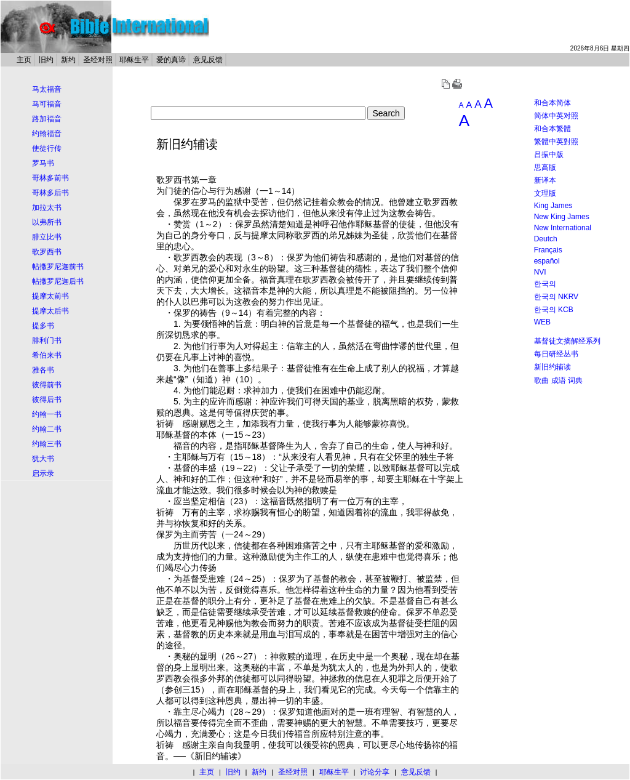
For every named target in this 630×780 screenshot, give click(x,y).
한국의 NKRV (556, 296)
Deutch (545, 239)
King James (553, 205)
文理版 (545, 193)
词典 (575, 380)
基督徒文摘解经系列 (567, 341)
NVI (540, 272)
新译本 (545, 180)
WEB (542, 322)
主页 (24, 59)
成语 (558, 380)
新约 (68, 59)
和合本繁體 (552, 128)
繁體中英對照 (556, 141)
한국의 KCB (553, 309)
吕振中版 (549, 154)
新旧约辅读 (552, 367)
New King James (561, 216)
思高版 (545, 167)
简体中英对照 (556, 115)
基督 (381, 224)
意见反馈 (208, 59)
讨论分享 (374, 772)
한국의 (545, 283)
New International (562, 227)
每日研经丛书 (556, 354)
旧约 (46, 59)
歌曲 (541, 380)
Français (548, 250)
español (547, 261)
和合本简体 (552, 103)
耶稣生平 (134, 59)
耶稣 (364, 224)
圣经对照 (98, 59)
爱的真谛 (171, 59)
